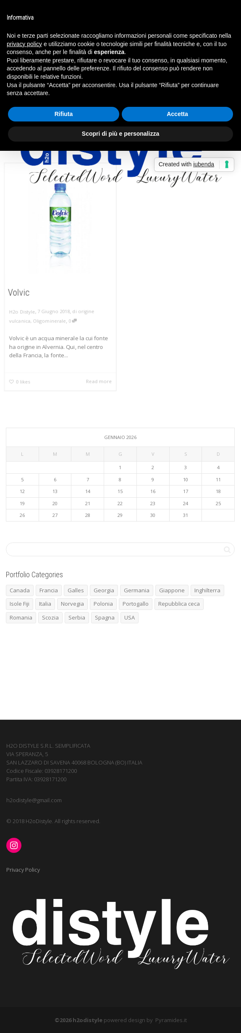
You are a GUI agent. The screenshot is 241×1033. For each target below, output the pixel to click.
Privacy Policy (23, 869)
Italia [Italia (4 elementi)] (45, 603)
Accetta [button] (177, 114)
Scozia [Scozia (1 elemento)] (50, 617)
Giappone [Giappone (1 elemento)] (172, 590)
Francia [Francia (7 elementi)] (48, 590)
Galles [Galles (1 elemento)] (76, 590)
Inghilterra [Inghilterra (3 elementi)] (207, 590)
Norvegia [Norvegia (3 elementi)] (72, 603)
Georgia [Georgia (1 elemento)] (104, 590)
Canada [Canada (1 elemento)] (20, 590)
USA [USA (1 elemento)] (129, 617)
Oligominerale (49, 321)
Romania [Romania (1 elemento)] (21, 617)
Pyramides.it (171, 1020)
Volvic (18, 292)
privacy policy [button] (24, 44)
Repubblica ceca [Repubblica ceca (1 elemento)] (179, 603)
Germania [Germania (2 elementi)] (136, 590)
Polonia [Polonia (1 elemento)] (103, 603)
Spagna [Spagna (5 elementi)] (105, 617)
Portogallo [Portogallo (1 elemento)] (136, 603)
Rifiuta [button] (64, 114)
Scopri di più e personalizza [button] (120, 133)
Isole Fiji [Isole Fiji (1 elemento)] (19, 603)
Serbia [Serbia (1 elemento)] (76, 617)
